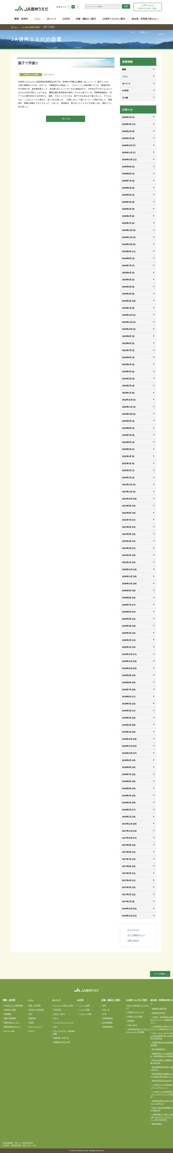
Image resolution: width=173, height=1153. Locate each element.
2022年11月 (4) (128, 407)
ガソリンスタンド (35, 1027)
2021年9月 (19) (128, 506)
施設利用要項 (157, 1124)
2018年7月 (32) (128, 774)
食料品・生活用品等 (36, 1010)
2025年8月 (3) (128, 173)
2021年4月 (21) (128, 541)
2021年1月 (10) (128, 562)
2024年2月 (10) (128, 301)
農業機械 (7, 1014)
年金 (55, 1027)
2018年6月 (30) (128, 781)
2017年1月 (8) (128, 901)
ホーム (14, 27)
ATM (104, 1014)
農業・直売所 (21, 19)
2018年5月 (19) (128, 788)
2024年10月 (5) (128, 244)
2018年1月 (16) (128, 817)
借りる (55, 1018)
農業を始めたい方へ (11, 1023)
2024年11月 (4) (128, 237)
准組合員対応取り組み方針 (162, 1081)
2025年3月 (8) (128, 209)
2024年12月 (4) (128, 230)
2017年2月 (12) (128, 894)
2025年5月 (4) (128, 195)
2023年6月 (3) (128, 357)
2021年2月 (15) (128, 555)
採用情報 (130, 1021)
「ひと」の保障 (84, 1005)
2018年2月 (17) (128, 810)
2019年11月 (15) (129, 661)
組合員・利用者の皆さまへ (145, 19)
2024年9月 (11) (128, 251)
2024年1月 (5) (128, 308)
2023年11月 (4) (128, 322)
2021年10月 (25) (129, 499)
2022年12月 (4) (128, 400)
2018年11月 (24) (129, 746)
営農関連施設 (108, 1018)
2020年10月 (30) (129, 583)
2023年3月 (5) (128, 379)
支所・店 (106, 1010)
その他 (125, 98)
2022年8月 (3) (128, 428)
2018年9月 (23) (128, 760)
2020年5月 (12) (128, 619)
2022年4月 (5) (128, 456)
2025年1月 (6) (128, 223)
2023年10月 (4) (128, 329)
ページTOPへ (160, 974)
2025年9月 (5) (128, 167)
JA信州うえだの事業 (135, 1017)
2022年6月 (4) (128, 442)
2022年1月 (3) (128, 477)
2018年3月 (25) (128, 802)
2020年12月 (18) (129, 569)
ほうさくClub (9, 1031)
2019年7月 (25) (128, 689)
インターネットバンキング (63, 1023)
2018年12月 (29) (129, 739)
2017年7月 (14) (128, 859)
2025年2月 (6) (128, 216)
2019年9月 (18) (128, 675)
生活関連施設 (108, 1023)
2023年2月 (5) (128, 386)
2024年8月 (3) (128, 258)
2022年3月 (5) (128, 463)
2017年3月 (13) (128, 887)
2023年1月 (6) (128, 393)
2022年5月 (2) (128, 449)
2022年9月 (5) (128, 421)
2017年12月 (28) (129, 824)
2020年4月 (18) (128, 626)
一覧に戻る (65, 119)
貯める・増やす (59, 1014)
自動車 (31, 1023)
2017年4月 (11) (128, 880)
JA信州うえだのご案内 (113, 19)
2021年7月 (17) (128, 520)
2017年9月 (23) (128, 845)
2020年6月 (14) (128, 612)
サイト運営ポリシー (136, 935)
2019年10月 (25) (129, 668)
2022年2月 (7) (128, 470)
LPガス (31, 1031)
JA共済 (65, 19)
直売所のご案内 (10, 1010)
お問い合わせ (133, 940)
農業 (124, 69)
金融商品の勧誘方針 (159, 1009)
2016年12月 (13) (129, 908)
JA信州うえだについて (135, 1012)
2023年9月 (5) (128, 336)
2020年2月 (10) (128, 640)
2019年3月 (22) (128, 718)
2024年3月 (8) (128, 294)
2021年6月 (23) (128, 527)
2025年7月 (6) (128, 181)
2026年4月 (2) (128, 117)
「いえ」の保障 (84, 1010)
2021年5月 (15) (128, 534)
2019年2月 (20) (128, 725)
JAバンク (51, 19)
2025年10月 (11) (129, 159)
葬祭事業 (32, 1018)
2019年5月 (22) (128, 704)
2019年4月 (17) (128, 711)
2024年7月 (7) (128, 265)
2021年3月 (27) (128, 548)
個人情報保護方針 (158, 1049)
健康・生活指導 (35, 1005)
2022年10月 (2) (128, 414)
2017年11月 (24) (129, 831)
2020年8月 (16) (128, 598)
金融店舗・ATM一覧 (61, 1038)
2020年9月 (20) (128, 590)
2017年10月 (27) (129, 838)
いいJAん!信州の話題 (30, 27)
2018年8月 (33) (128, 767)
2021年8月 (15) (128, 513)
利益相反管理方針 (158, 1013)
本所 (104, 1005)
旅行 (30, 1014)
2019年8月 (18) (128, 682)
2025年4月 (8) (128, 202)
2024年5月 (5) (128, 280)
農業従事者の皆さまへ (12, 1027)
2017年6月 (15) (128, 866)
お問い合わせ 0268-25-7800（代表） (147, 6)
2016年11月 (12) (129, 916)
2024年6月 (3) (128, 273)
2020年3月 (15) (128, 633)
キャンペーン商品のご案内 (63, 1005)
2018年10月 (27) (129, 753)
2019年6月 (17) (128, 696)
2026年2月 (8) (128, 131)
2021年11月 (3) (128, 492)
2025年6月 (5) (128, 188)
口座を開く (57, 1010)
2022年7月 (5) (128, 435)
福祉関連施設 (108, 1027)
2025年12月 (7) (128, 145)
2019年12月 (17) (129, 654)
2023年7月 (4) (128, 350)
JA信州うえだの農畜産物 (13, 1005)
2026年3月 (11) (128, 124)
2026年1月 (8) (128, 138)
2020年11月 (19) (129, 576)
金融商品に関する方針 (61, 1042)
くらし (37, 19)
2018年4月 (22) (128, 795)
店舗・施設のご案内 (86, 19)
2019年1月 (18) (128, 732)
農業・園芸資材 (10, 1018)
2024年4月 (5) (128, 287)
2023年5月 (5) (128, 364)
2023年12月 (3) (128, 315)
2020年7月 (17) (128, 605)
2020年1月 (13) (128, 647)
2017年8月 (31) (128, 852)
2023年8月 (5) (128, 343)
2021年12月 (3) (128, 484)
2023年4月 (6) (128, 371)
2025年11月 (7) (128, 152)
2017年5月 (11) (128, 873)
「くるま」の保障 (85, 1014)
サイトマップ (133, 930)
